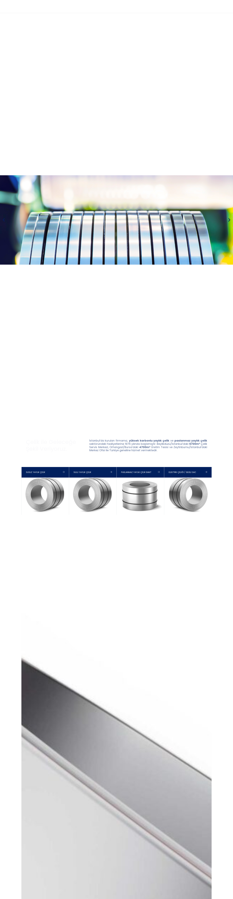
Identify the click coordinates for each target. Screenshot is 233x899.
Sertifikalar (156, 9)
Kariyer (206, 9)
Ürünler (137, 9)
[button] (3, 220)
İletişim (191, 9)
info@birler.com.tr (188, 3)
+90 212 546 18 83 (162, 3)
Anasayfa (98, 9)
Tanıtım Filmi (119, 9)
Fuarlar (175, 9)
